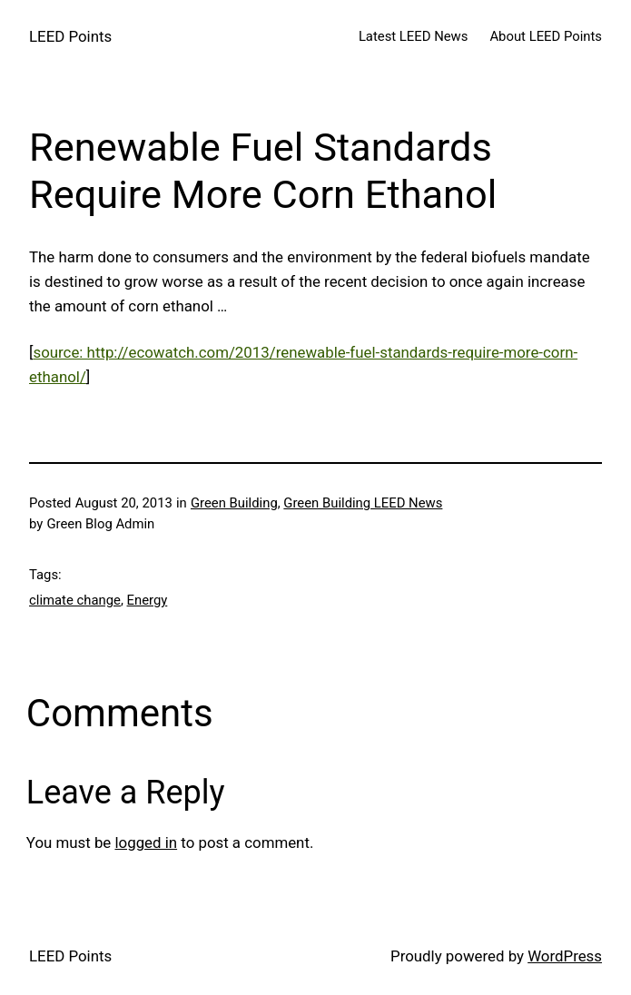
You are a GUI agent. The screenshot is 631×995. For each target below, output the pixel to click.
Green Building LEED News (362, 503)
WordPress (564, 956)
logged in (145, 842)
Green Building (234, 503)
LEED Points (70, 36)
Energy (147, 600)
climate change (75, 600)
